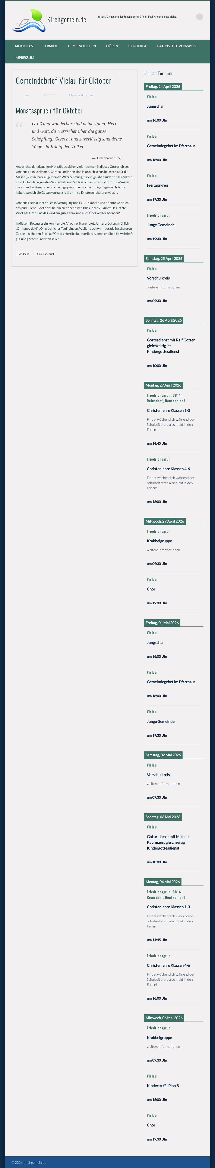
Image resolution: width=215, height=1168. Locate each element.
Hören (112, 46)
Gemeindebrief (45, 253)
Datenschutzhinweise (177, 46)
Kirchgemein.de (66, 19)
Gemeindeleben (82, 46)
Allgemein (74, 95)
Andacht (24, 253)
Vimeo (190, 16)
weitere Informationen (163, 287)
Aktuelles (24, 46)
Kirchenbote (87, 95)
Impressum (24, 58)
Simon (27, 95)
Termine (50, 46)
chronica (137, 46)
